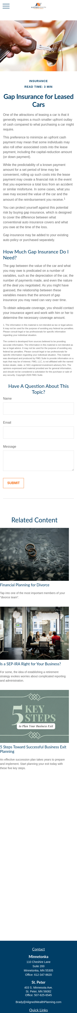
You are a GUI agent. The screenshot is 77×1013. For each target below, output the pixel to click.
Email (7, 422)
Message (9, 446)
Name (7, 398)
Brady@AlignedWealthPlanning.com (38, 1002)
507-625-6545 (43, 995)
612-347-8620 (43, 974)
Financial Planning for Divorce (24, 585)
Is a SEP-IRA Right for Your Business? (30, 664)
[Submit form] (13, 483)
